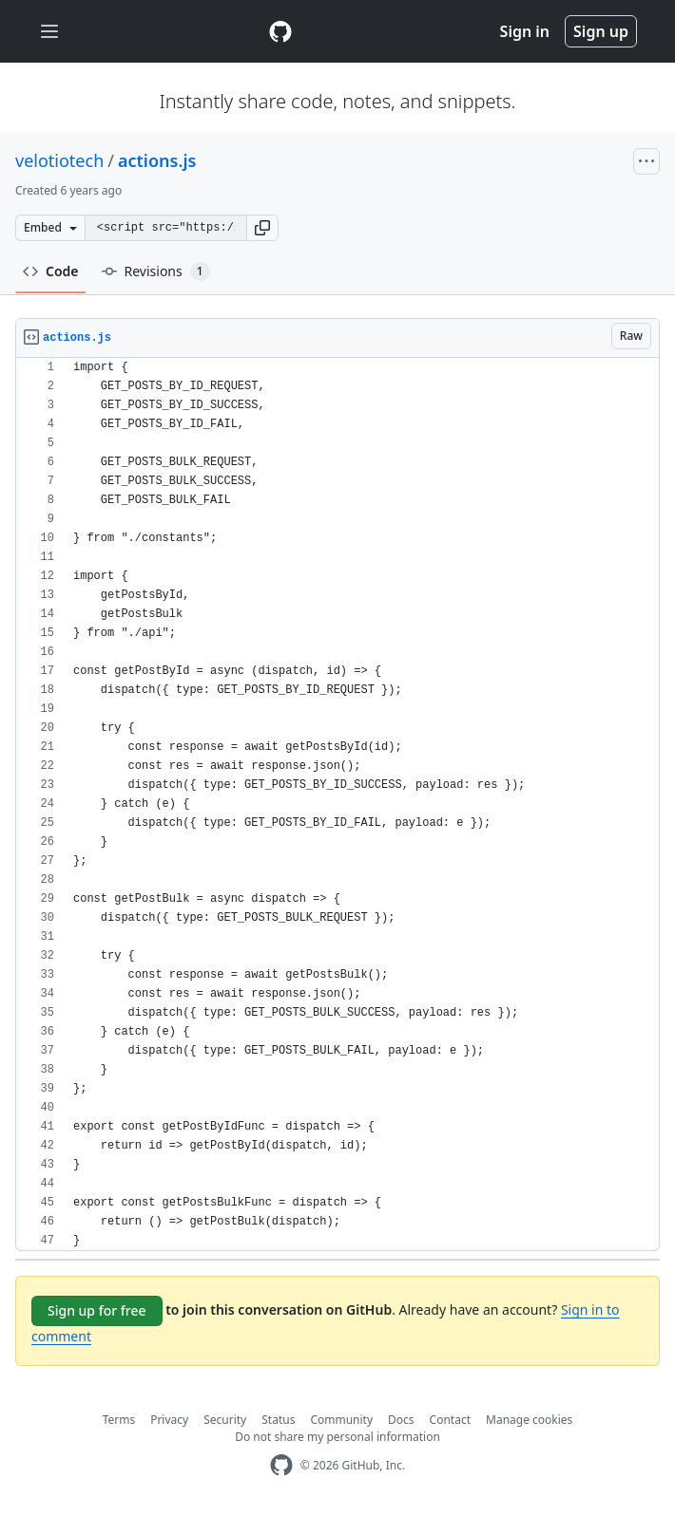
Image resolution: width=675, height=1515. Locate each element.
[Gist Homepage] (280, 31)
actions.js (157, 160)
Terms (119, 1420)
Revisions (156, 271)
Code (51, 271)
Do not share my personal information (337, 1437)
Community (341, 1420)
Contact (450, 1420)
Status (278, 1420)
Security (224, 1420)
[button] (262, 228)
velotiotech (59, 160)
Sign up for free (97, 1310)
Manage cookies (529, 1420)
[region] (337, 804)
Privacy (169, 1420)
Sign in (525, 31)
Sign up (600, 31)
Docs (401, 1420)
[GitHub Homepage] (281, 1465)
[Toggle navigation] (49, 32)
